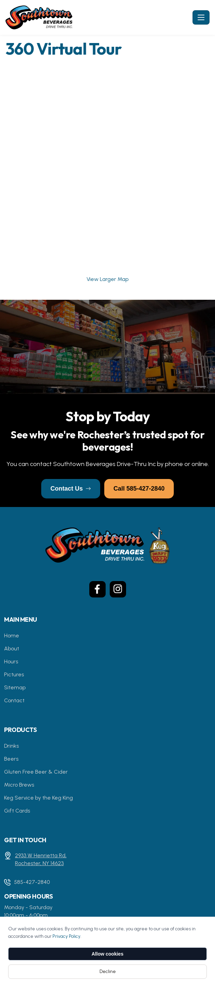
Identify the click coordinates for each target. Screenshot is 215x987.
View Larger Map (107, 279)
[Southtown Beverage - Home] (97, 17)
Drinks (11, 746)
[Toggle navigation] (201, 17)
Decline (107, 971)
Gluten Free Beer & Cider (36, 772)
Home (11, 635)
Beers (11, 759)
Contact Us (70, 488)
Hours (11, 661)
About (11, 648)
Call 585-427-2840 (139, 488)
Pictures (14, 674)
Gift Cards (17, 810)
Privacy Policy (66, 936)
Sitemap (15, 687)
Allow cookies (107, 954)
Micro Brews (19, 784)
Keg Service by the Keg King (38, 797)
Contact (14, 700)
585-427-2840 (32, 882)
